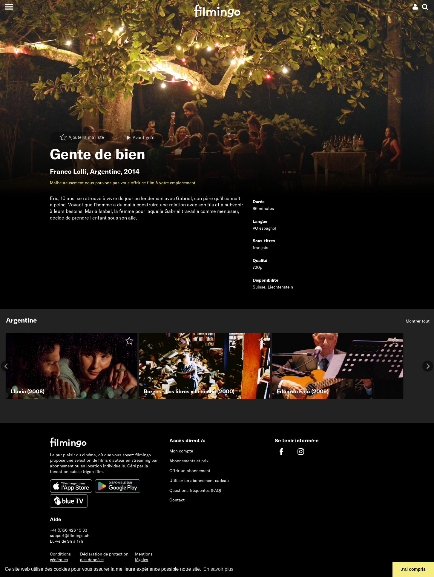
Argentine (105, 171)
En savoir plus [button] (218, 569)
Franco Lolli (68, 171)
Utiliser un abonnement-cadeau (199, 480)
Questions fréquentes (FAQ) (195, 490)
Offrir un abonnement (189, 470)
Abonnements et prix (188, 461)
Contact (177, 500)
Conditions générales (60, 556)
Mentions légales (144, 556)
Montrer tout (418, 321)
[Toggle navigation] (9, 6)
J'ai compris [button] (413, 569)
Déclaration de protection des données (104, 556)
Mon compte (181, 451)
